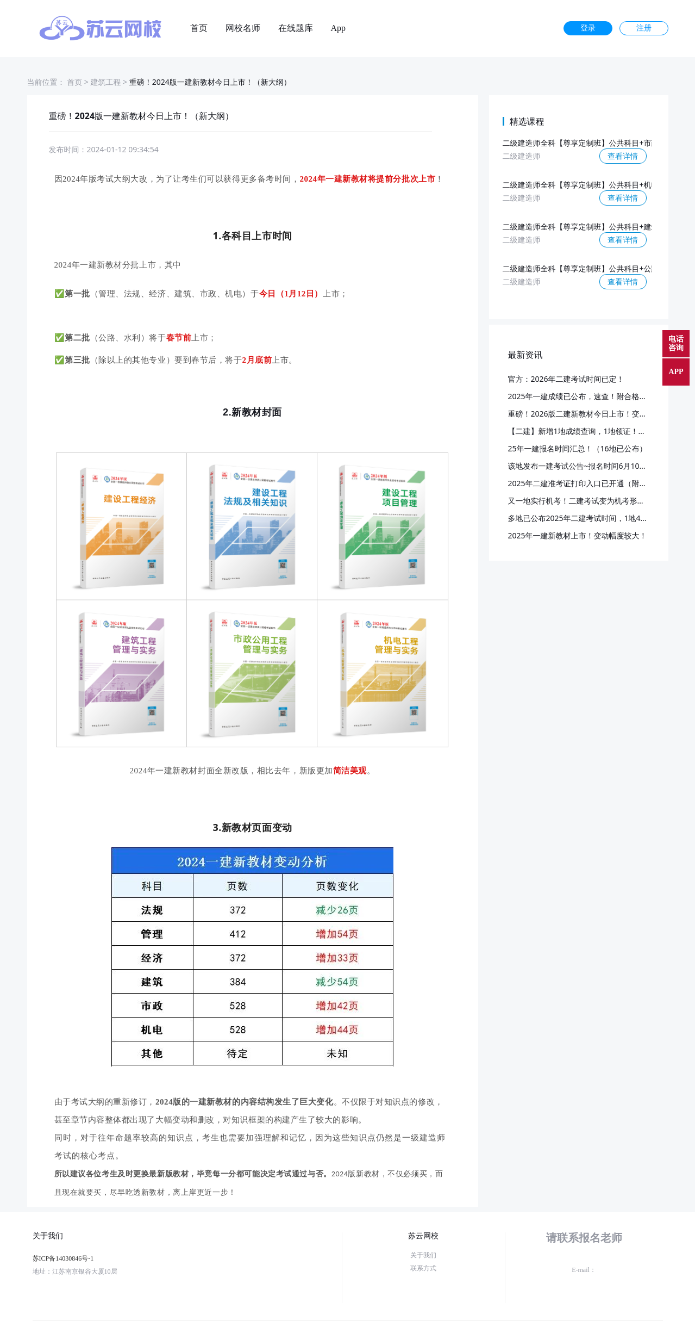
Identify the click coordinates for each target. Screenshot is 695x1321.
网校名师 (243, 28)
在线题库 (295, 28)
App (338, 28)
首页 (199, 28)
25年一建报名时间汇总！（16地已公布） (577, 448)
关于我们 (423, 1255)
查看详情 (623, 156)
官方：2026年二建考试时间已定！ (566, 379)
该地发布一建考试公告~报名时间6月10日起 (581, 466)
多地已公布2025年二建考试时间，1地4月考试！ (589, 518)
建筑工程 (105, 82)
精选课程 (527, 121)
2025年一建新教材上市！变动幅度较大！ (577, 535)
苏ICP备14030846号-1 (63, 1258)
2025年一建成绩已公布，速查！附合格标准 (581, 396)
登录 (588, 28)
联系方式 (423, 1268)
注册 (644, 28)
